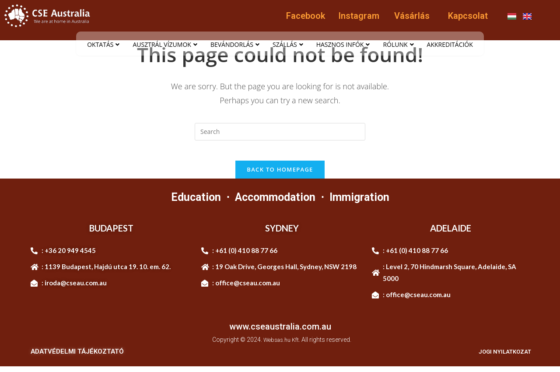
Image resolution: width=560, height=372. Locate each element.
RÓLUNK (398, 44)
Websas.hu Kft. (282, 345)
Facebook (305, 16)
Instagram (358, 16)
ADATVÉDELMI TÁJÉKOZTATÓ (77, 357)
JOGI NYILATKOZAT (500, 357)
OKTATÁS (103, 44)
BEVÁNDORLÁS (234, 44)
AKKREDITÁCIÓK (450, 44)
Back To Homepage (280, 175)
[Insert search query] (280, 131)
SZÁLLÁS (288, 44)
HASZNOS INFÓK (343, 44)
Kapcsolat (468, 16)
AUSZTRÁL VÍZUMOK (165, 44)
